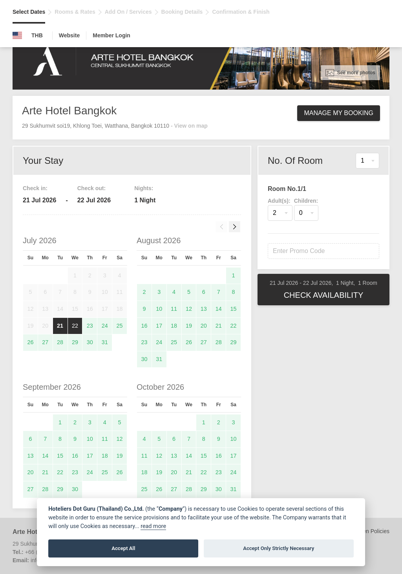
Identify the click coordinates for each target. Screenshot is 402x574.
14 (219, 309)
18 (174, 326)
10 (159, 309)
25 (120, 326)
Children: (306, 201)
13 (204, 309)
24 (105, 326)
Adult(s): (279, 201)
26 (30, 342)
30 (90, 342)
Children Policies (369, 531)
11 (174, 309)
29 (75, 342)
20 (204, 326)
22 (75, 326)
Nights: (143, 188)
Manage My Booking (338, 113)
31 (105, 342)
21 (60, 326)
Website (69, 35)
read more (153, 526)
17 (159, 326)
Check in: (35, 188)
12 (189, 309)
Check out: (91, 188)
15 (233, 309)
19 (189, 326)
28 (60, 342)
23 (90, 326)
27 (45, 342)
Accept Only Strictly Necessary (278, 548)
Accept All (123, 548)
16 (144, 326)
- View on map (189, 126)
